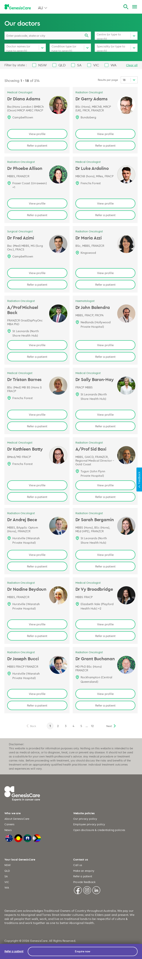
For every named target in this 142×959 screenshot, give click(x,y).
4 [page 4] (73, 726)
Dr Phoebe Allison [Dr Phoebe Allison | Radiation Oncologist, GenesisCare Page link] (24, 168)
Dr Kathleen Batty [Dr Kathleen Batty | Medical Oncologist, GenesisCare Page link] (25, 449)
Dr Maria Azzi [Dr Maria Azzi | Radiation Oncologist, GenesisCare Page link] (88, 237)
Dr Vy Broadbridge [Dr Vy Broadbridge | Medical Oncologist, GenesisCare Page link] (94, 589)
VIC (6, 882)
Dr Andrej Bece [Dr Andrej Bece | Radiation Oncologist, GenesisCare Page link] (22, 519)
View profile (37, 134)
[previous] (31, 725)
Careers (9, 824)
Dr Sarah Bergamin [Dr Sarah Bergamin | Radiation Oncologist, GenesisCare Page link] (94, 519)
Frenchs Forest (91, 183)
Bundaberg (88, 117)
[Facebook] (77, 890)
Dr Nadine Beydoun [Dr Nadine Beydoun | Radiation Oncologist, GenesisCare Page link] (26, 589)
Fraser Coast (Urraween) (29, 183)
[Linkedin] (96, 890)
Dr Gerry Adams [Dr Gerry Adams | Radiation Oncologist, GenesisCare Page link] (91, 98)
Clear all (132, 65)
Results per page (108, 79)
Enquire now (82, 951)
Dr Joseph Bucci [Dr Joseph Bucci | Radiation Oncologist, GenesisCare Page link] (23, 658)
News (8, 830)
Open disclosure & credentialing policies (99, 830)
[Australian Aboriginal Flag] (18, 838)
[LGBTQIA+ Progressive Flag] (36, 838)
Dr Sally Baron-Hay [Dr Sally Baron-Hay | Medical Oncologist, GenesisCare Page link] (94, 379)
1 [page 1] (50, 726)
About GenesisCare (16, 818)
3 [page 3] (65, 726)
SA (6, 876)
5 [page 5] (81, 726)
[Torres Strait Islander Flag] (27, 838)
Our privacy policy (85, 818)
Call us (77, 865)
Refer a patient (37, 145)
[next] (111, 725)
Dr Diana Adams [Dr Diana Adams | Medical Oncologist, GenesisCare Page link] (23, 98)
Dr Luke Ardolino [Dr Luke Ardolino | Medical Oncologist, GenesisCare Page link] (92, 168)
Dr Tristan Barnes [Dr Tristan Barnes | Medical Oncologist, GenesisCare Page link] (24, 379)
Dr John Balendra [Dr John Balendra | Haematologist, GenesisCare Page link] (92, 307)
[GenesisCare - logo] (17, 7)
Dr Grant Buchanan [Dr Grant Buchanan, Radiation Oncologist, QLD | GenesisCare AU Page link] (95, 658)
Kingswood (88, 253)
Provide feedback (84, 882)
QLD (7, 871)
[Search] (125, 7)
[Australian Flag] (9, 838)
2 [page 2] (58, 726)
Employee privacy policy (89, 824)
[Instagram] (87, 890)
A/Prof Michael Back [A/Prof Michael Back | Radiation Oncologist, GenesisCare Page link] (22, 309)
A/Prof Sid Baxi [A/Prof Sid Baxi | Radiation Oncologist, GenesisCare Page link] (90, 449)
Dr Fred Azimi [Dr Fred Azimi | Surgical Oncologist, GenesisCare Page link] (20, 237)
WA (6, 887)
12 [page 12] (92, 726)
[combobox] (47, 36)
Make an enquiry (83, 871)
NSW (7, 865)
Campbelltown (22, 117)
